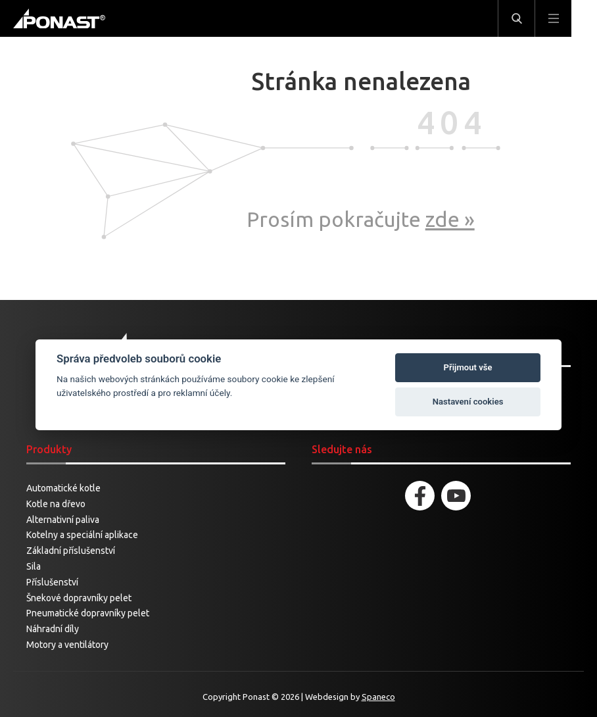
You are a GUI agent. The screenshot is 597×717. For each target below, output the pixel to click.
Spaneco (378, 696)
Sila (33, 566)
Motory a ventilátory (67, 644)
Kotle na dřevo (55, 504)
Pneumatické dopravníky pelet (87, 613)
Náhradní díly (52, 629)
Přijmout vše (468, 367)
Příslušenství (52, 582)
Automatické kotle (63, 488)
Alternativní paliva (62, 519)
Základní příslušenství (70, 550)
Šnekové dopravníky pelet (78, 598)
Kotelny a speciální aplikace (82, 535)
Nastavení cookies (468, 402)
